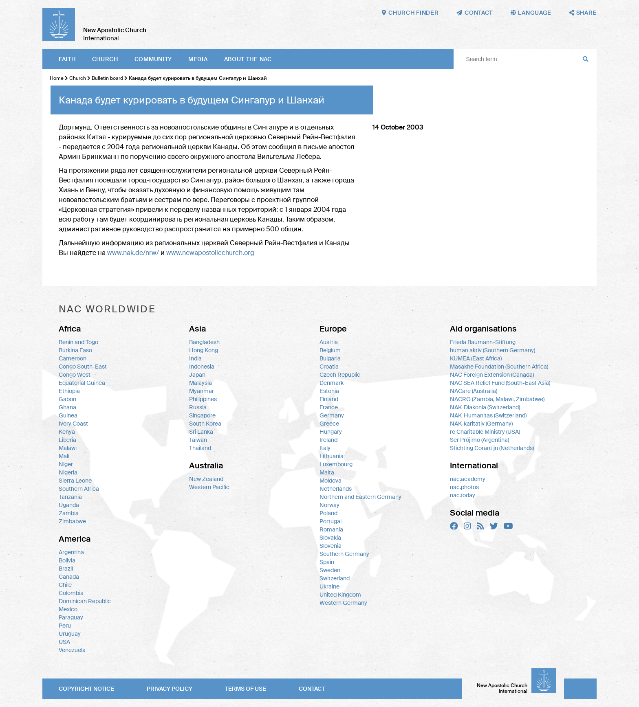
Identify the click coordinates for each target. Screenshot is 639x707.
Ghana (67, 407)
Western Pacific (209, 487)
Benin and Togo (78, 342)
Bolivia (67, 560)
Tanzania (70, 497)
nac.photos (464, 487)
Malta (327, 472)
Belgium (330, 350)
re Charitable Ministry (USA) (485, 431)
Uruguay (70, 633)
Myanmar (201, 391)
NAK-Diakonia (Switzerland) (485, 407)
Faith (67, 59)
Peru (65, 625)
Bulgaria (330, 358)
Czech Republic (340, 374)
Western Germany (343, 602)
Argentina (71, 552)
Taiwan (198, 440)
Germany (332, 415)
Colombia (71, 593)
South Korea (205, 423)
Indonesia (201, 366)
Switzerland (335, 578)
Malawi (68, 448)
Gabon (67, 399)
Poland (328, 513)
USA (64, 642)
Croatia (329, 366)
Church (105, 59)
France (329, 407)
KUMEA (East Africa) (476, 358)
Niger (66, 464)
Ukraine (329, 586)
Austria (329, 342)
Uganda (69, 505)
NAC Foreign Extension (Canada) (492, 374)
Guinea (68, 415)
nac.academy (467, 479)
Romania (331, 529)
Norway (329, 505)
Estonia (329, 391)
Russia (198, 407)
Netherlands (336, 488)
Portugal (331, 521)
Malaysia (200, 382)
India (195, 358)
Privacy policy (169, 688)
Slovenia (331, 545)
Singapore (202, 415)
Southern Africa (79, 488)
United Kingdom (340, 594)
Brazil (66, 568)
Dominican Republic (85, 601)
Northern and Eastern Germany (360, 497)
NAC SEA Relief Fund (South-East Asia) (500, 382)
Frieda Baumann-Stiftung (483, 342)
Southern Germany (344, 554)
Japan (197, 374)
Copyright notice (86, 688)
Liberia (67, 440)
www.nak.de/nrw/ (133, 252)
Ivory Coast (73, 423)
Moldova (331, 480)
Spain (327, 562)
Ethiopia (69, 391)
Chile (65, 584)
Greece (329, 423)
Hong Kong (203, 350)
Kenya (67, 431)
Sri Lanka (201, 431)
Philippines (203, 399)
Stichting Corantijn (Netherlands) (492, 448)
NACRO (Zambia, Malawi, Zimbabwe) (497, 399)
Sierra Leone (75, 480)
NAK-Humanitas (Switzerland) (488, 415)
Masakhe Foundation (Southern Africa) (499, 366)
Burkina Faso (75, 350)
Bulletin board (107, 78)
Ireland (328, 440)
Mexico (68, 609)
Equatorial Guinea (82, 382)
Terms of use (245, 688)
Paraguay (71, 617)
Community (153, 59)
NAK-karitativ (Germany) (481, 423)
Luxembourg (336, 464)
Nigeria (68, 472)
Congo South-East (83, 366)
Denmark (332, 382)
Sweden (330, 570)
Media (198, 59)
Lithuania (332, 456)
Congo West (74, 374)
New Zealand (206, 479)
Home (57, 78)
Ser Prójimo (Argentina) (479, 440)
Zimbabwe (72, 521)
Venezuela (72, 650)
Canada (69, 576)
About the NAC (248, 59)
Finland (329, 399)
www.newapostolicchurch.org (210, 252)
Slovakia (330, 537)
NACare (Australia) (473, 391)
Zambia (69, 513)
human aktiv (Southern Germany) (492, 350)
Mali (64, 456)
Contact (312, 688)
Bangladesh (204, 342)
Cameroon (72, 358)
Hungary (331, 431)
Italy (325, 448)
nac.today (462, 495)
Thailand (200, 448)
